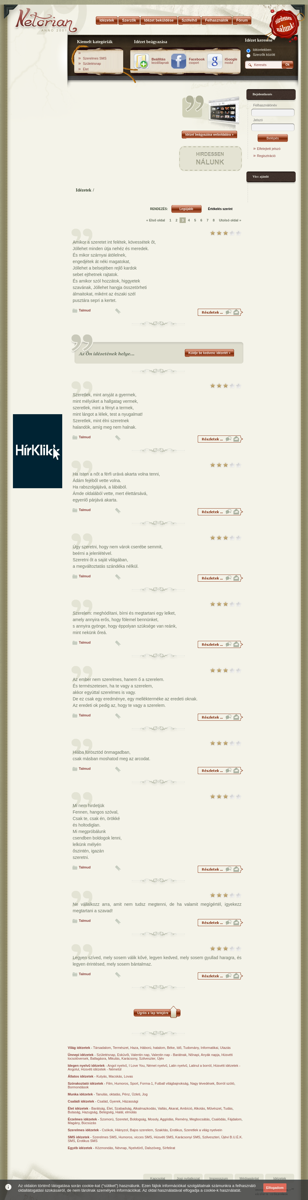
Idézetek (83, 190)
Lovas (128, 1076)
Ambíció (186, 1108)
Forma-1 (146, 1083)
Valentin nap (140, 1055)
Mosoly (153, 1119)
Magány (73, 1123)
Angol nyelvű (117, 1065)
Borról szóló (225, 1083)
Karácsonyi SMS (187, 1137)
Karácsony (129, 1058)
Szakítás (161, 1130)
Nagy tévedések (202, 1083)
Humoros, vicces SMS (135, 1137)
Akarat (173, 1108)
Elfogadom (275, 1188)
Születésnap (92, 63)
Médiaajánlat (249, 1178)
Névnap (121, 1148)
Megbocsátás (199, 1119)
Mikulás (114, 1058)
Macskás (115, 1076)
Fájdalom (234, 1119)
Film (109, 1083)
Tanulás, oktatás (108, 1094)
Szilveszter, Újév (151, 1058)
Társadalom (102, 1047)
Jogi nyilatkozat (188, 1178)
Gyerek (115, 1101)
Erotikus (176, 1130)
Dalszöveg (152, 1148)
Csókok (107, 1130)
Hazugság (90, 1112)
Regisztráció (266, 156)
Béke (171, 1047)
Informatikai (209, 1047)
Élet (85, 69)
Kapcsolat (157, 1178)
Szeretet (122, 1119)
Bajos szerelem (141, 1130)
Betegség (106, 1112)
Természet (120, 1047)
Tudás (228, 1108)
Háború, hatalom (152, 1047)
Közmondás (104, 1148)
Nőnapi (193, 1055)
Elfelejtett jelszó (268, 149)
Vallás (162, 1108)
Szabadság (123, 1108)
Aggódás (166, 1119)
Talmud (85, 310)
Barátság (98, 1108)
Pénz (126, 1094)
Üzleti (136, 1094)
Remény (181, 1119)
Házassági (130, 1101)
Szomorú (107, 1119)
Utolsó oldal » (230, 220)
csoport (197, 61)
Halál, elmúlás (126, 1112)
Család (102, 1101)
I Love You (136, 1065)
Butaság (74, 1112)
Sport (134, 1083)
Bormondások (78, 1087)
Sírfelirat (169, 1148)
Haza (134, 1047)
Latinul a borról (200, 1065)
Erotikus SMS (87, 1141)
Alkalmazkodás (144, 1108)
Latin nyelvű (178, 1065)
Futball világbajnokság (171, 1083)
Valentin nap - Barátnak (168, 1055)
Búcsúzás (88, 1123)
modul (231, 61)
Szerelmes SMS (94, 58)
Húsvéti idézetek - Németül (101, 1069)
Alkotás (199, 1108)
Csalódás (219, 1119)
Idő (178, 1047)
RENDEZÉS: (159, 209)
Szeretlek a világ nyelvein (203, 1130)
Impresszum (218, 1178)
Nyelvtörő (136, 1148)
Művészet (214, 1108)
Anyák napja (210, 1055)
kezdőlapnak (160, 61)
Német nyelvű (157, 1065)
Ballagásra (98, 1058)
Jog (145, 1094)
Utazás (225, 1047)
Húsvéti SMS (163, 1137)
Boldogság (138, 1119)
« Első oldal (155, 220)
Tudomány (191, 1047)
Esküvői (123, 1055)
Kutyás (101, 1076)
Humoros (121, 1083)
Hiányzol (121, 1130)
